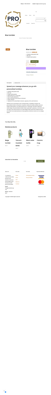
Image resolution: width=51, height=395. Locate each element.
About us (17, 181)
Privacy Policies (29, 177)
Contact (28, 23)
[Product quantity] (27, 61)
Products (24, 38)
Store (30, 15)
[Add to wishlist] (12, 137)
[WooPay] (36, 68)
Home (26, 15)
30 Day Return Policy (30, 175)
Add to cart (34, 61)
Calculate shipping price (31, 72)
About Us (33, 23)
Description (9, 82)
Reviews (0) (17, 82)
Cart (34, 15)
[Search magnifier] (45, 21)
